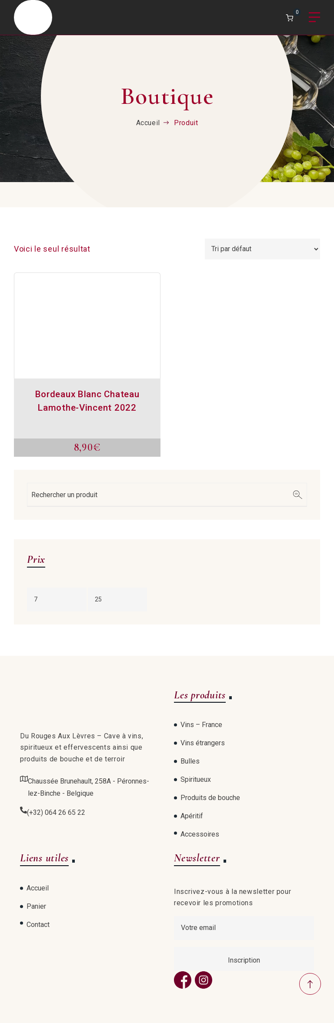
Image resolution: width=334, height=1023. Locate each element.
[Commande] (262, 249)
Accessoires (199, 834)
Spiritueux (195, 779)
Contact (38, 924)
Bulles (190, 761)
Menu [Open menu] (314, 17)
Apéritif (191, 816)
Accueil (148, 123)
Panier (36, 906)
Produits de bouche (210, 798)
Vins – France (201, 725)
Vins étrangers (202, 743)
